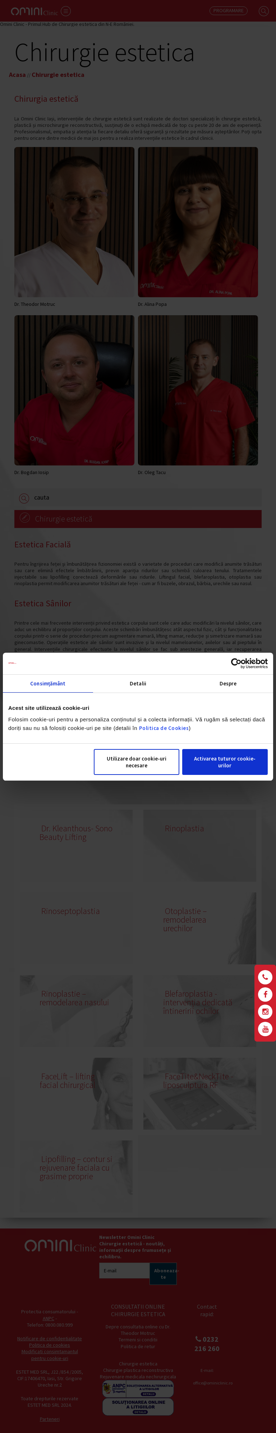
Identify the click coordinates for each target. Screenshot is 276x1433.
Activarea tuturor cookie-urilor (225, 762)
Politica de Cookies (164, 728)
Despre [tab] (228, 683)
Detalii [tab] (138, 683)
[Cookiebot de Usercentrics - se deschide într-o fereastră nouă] (236, 663)
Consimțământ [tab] (47, 683)
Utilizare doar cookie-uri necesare (136, 762)
